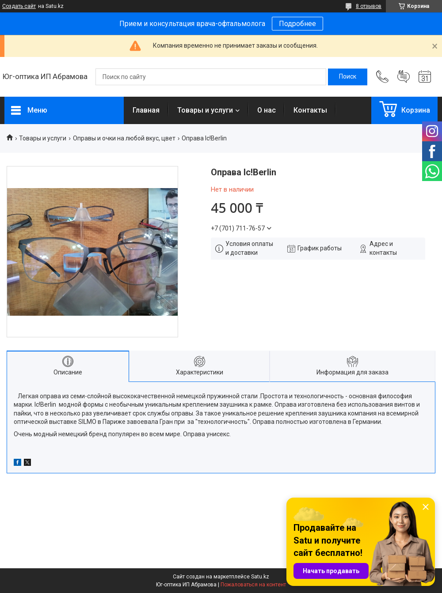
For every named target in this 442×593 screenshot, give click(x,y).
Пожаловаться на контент (253, 585)
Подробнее (297, 23)
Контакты (310, 110)
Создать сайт (19, 6)
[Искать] (347, 76)
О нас (266, 110)
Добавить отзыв (403, 77)
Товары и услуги (205, 110)
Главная (146, 110)
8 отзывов (368, 6)
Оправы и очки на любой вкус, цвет (124, 138)
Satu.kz (260, 577)
